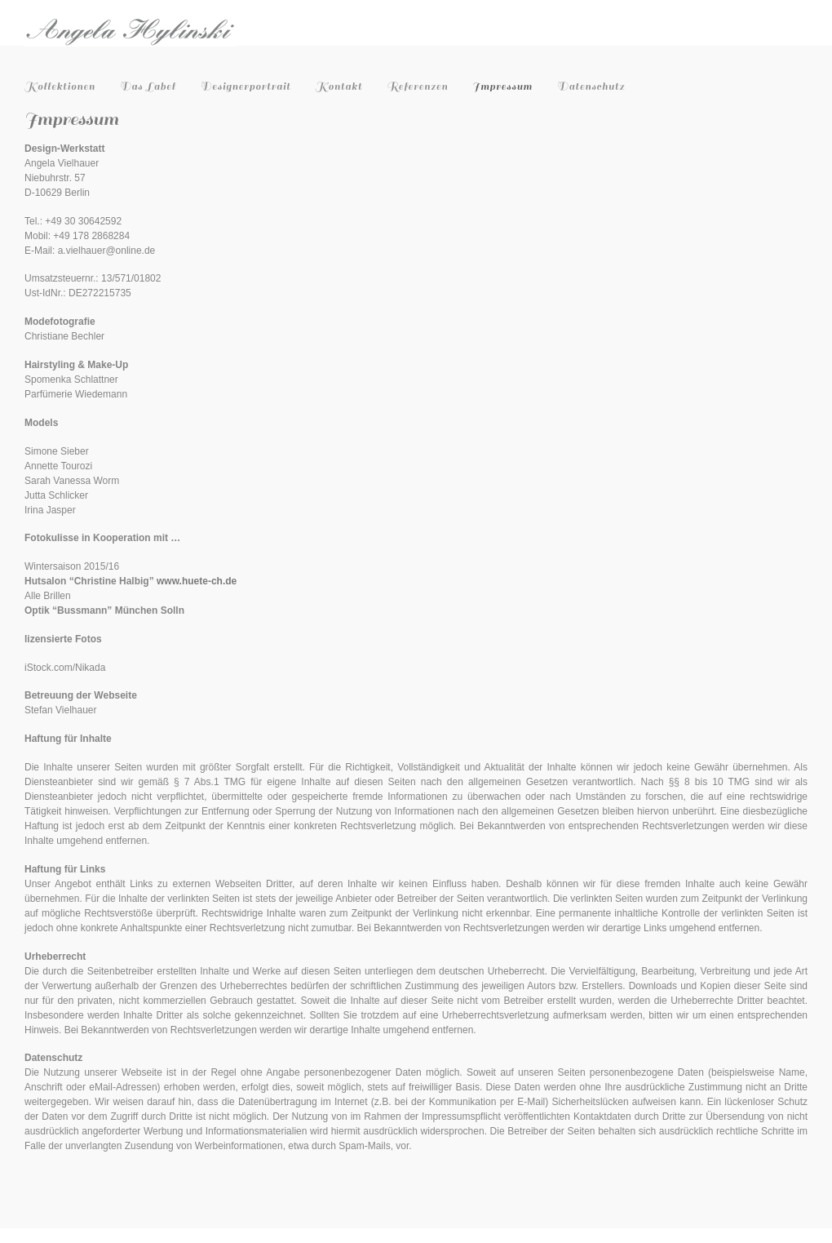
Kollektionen (59, 86)
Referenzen (417, 86)
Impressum (502, 86)
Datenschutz (591, 86)
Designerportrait (245, 86)
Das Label (148, 86)
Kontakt (339, 86)
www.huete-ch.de (197, 581)
